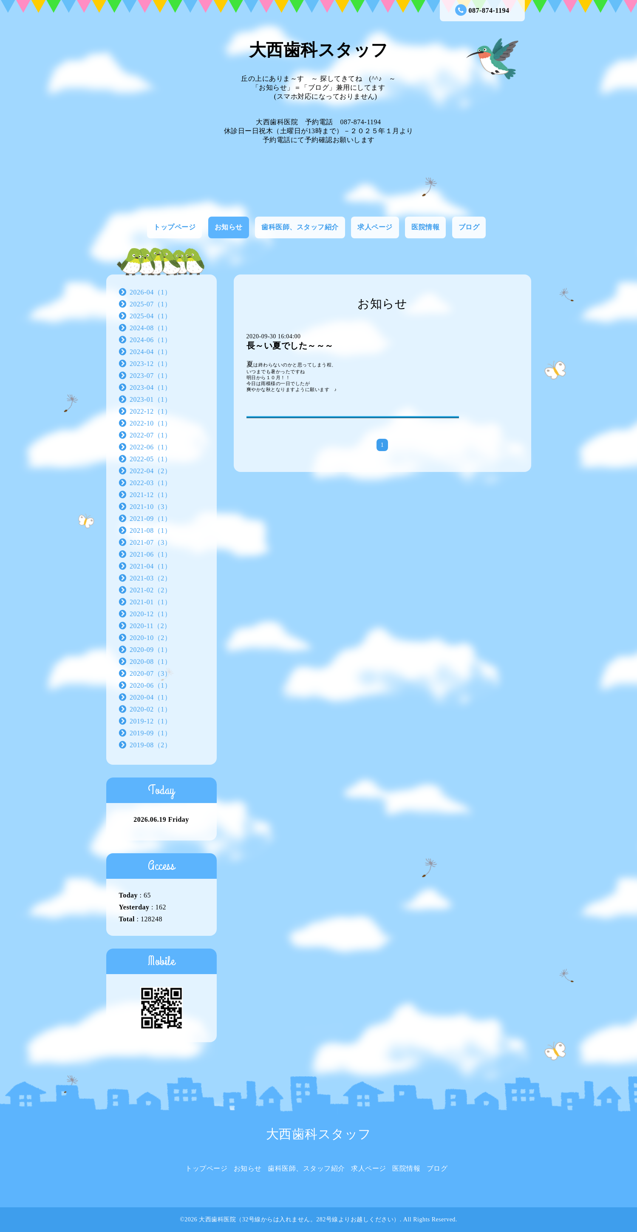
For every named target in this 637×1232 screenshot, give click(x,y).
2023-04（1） (150, 387)
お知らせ (229, 227)
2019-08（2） (150, 745)
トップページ (174, 227)
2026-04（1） (150, 292)
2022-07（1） (150, 435)
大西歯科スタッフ (318, 50)
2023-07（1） (150, 375)
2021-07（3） (150, 542)
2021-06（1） (150, 554)
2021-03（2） (150, 578)
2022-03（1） (150, 482)
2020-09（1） (150, 649)
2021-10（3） (150, 506)
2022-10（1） (150, 423)
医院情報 (425, 227)
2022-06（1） (150, 447)
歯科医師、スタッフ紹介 (300, 227)
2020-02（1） (150, 709)
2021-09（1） (150, 518)
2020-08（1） (150, 661)
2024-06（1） (150, 339)
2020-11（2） (150, 625)
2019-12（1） (150, 721)
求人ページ (375, 227)
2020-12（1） (150, 613)
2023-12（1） (150, 363)
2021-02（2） (150, 590)
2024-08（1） (150, 328)
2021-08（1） (150, 530)
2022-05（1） (150, 459)
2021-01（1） (150, 602)
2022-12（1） (150, 411)
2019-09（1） (150, 733)
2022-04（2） (150, 471)
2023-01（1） (150, 399)
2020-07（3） (150, 673)
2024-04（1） (150, 351)
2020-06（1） (150, 685)
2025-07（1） (150, 304)
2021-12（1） (150, 494)
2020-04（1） (150, 697)
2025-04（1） (150, 316)
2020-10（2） (150, 637)
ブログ (469, 227)
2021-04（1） (150, 566)
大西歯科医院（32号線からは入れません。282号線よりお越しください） (299, 1219)
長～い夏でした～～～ (290, 345)
